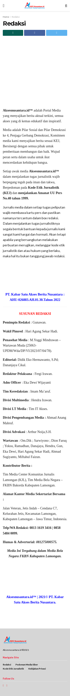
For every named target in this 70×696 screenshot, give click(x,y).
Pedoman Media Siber (26, 664)
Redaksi (16, 16)
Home (6, 16)
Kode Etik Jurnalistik (13, 668)
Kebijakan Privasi (37, 668)
